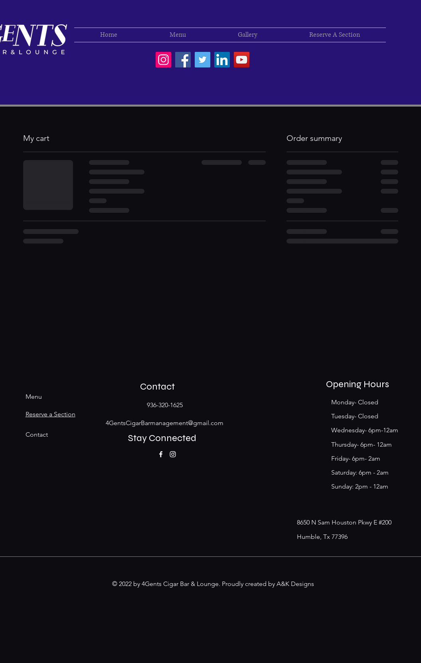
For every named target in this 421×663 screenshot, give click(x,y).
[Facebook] (161, 454)
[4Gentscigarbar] (163, 59)
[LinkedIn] (222, 59)
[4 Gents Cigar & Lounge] (183, 59)
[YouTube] (241, 59)
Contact (37, 434)
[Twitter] (202, 59)
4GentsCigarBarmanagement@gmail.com (164, 423)
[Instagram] (173, 454)
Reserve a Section (50, 414)
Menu (34, 396)
